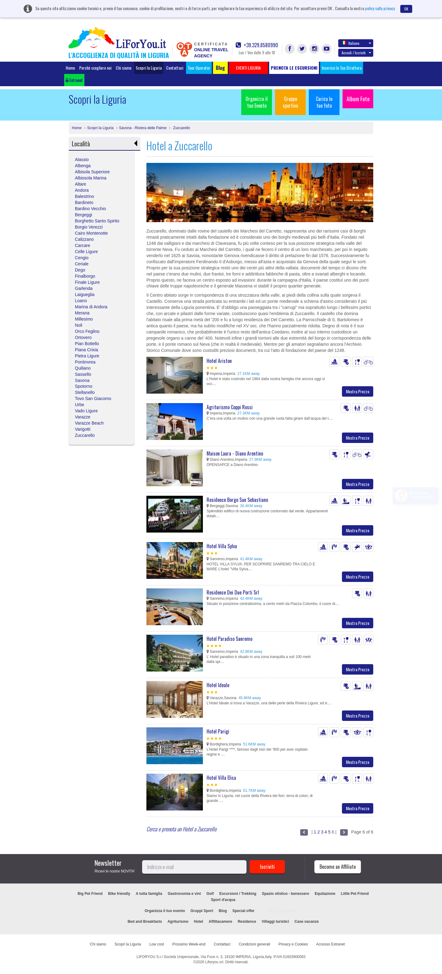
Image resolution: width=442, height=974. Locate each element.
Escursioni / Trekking (237, 893)
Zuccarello (181, 128)
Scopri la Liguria (149, 67)
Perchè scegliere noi (95, 67)
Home (70, 67)
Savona (82, 380)
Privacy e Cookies (293, 944)
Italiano (356, 43)
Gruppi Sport (202, 911)
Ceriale (81, 263)
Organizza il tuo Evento (257, 102)
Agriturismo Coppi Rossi (230, 407)
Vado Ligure (86, 410)
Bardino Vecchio (90, 208)
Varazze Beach (89, 423)
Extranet (74, 80)
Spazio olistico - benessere (285, 893)
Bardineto (84, 202)
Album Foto (358, 99)
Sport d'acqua (223, 900)
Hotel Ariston (219, 360)
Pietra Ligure (87, 355)
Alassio (82, 159)
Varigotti (82, 429)
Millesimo (84, 319)
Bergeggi (83, 214)
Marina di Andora (91, 306)
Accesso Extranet (330, 944)
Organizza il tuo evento (165, 911)
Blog (223, 911)
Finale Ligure (87, 282)
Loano (81, 300)
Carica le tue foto (324, 102)
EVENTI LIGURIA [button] (248, 67)
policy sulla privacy (380, 8)
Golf (210, 893)
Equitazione (325, 893)
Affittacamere (220, 921)
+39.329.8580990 (257, 45)
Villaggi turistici (275, 921)
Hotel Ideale (218, 685)
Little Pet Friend (355, 893)
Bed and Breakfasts (145, 921)
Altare (80, 184)
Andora (82, 190)
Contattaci (174, 67)
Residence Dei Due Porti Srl (233, 592)
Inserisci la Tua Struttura (342, 67)
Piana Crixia (86, 349)
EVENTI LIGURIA (281, 911)
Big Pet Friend (90, 893)
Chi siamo (123, 67)
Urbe (79, 404)
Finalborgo (85, 276)
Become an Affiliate (338, 866)
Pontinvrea (85, 362)
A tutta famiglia (149, 893)
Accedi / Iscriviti (356, 52)
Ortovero (83, 337)
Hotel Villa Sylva (222, 546)
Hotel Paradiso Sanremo (229, 638)
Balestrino (84, 196)
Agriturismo (178, 921)
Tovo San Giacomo (93, 398)
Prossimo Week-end (188, 944)
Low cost (156, 944)
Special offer (243, 911)
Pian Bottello (87, 343)
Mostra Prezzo (357, 391)
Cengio (81, 257)
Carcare (82, 245)
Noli (78, 325)
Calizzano (84, 239)
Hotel (198, 921)
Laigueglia (85, 294)
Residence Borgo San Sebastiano (237, 499)
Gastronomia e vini (184, 893)
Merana (82, 312)
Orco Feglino (87, 331)
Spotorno (83, 386)
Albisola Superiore (92, 171)
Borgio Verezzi (89, 227)
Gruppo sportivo (290, 102)
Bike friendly (119, 893)
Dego (80, 270)
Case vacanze (307, 921)
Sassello (83, 374)
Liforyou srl (214, 962)
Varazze (82, 416)
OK (406, 8)
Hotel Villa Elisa (221, 777)
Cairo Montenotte (91, 233)
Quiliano (83, 368)
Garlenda (84, 288)
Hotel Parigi (218, 731)
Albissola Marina (91, 177)
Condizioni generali (254, 944)
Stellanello (85, 392)
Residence (247, 921)
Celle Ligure (86, 251)
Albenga (83, 165)
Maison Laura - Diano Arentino (235, 453)
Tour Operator (199, 67)
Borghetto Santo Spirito (97, 220)
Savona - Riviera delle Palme (143, 128)
